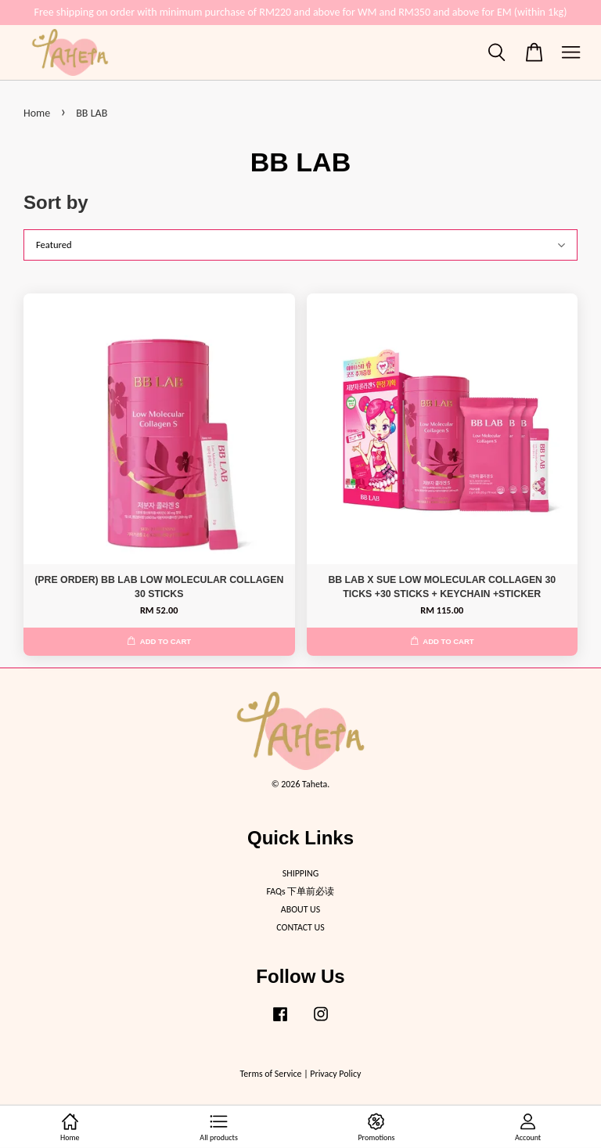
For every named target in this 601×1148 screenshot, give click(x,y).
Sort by (55, 202)
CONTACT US (300, 927)
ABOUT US (300, 909)
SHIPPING (300, 873)
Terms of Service (271, 1073)
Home (36, 113)
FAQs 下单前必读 (301, 891)
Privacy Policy (335, 1073)
